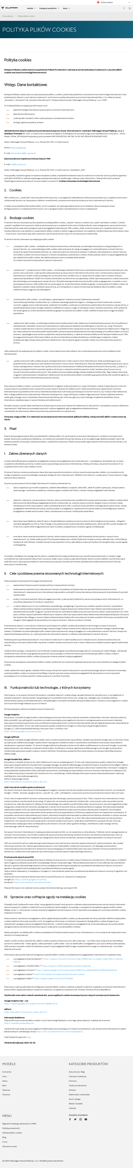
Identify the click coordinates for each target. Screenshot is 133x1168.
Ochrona (73, 1081)
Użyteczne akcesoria (78, 1085)
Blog (4, 1137)
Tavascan (6, 1090)
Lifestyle (72, 1108)
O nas (4, 1142)
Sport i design (75, 1099)
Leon (4, 1076)
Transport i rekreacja (77, 1076)
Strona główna (7, 16)
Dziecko (72, 1090)
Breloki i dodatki (76, 1103)
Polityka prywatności (11, 1128)
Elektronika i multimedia (79, 1094)
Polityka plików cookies (12, 1133)
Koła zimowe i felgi (77, 1072)
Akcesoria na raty (9, 1146)
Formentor (7, 1072)
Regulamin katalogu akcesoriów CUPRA (19, 1123)
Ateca (4, 1081)
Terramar (6, 1094)
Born (4, 1085)
